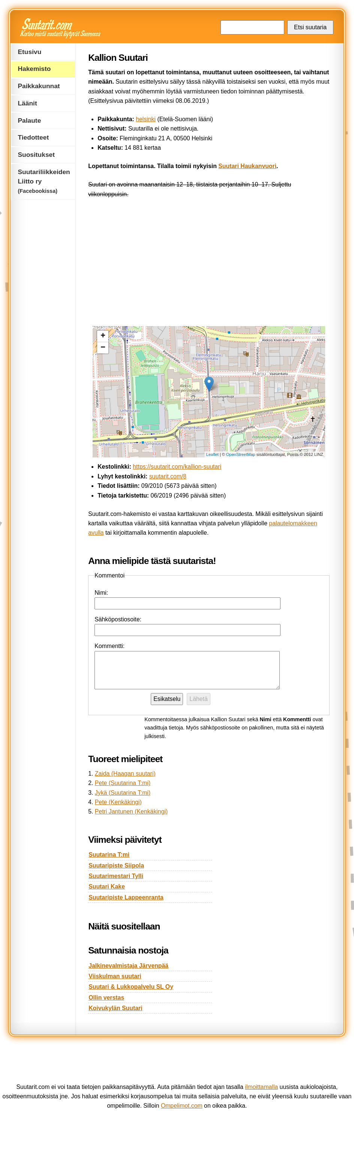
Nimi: (101, 593)
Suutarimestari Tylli (115, 876)
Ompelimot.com (181, 1105)
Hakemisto (34, 68)
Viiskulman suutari (114, 976)
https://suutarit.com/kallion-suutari (177, 466)
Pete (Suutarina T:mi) (122, 783)
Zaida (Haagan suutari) (125, 773)
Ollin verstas (106, 997)
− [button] (102, 347)
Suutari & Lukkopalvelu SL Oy (130, 987)
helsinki (146, 119)
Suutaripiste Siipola (116, 865)
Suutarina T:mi (108, 854)
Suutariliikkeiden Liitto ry (44, 181)
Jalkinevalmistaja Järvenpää (128, 965)
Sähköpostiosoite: (117, 619)
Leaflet (212, 454)
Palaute (29, 120)
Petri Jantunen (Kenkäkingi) (131, 811)
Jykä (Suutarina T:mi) (122, 793)
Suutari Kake (106, 886)
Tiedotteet (33, 137)
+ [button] (102, 336)
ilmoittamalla (261, 1087)
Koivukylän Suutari (115, 1008)
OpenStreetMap (240, 454)
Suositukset (36, 154)
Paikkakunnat (39, 86)
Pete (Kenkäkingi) (118, 802)
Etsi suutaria (310, 27)
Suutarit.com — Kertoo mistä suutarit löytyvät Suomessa (61, 28)
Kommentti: (109, 646)
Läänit (27, 103)
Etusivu (29, 52)
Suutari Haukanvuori (247, 166)
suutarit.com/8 (167, 476)
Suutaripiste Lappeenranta (126, 897)
